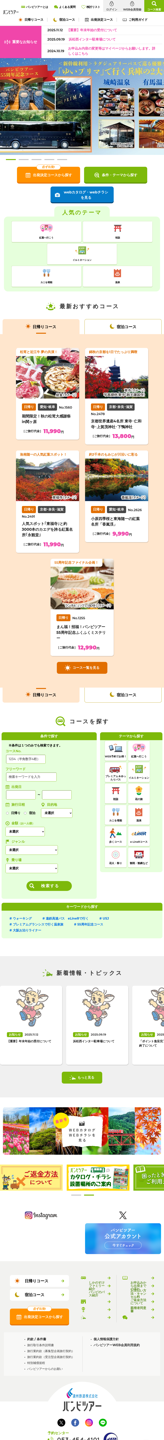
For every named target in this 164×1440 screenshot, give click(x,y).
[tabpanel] (31, 1153)
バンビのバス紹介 (97, 1269)
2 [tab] (24, 159)
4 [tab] (49, 159)
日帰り (16, 789)
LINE (103, 1398)
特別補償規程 (36, 1338)
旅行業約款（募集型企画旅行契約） (51, 1327)
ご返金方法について (138, 1277)
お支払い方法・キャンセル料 (138, 1269)
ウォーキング (22, 894)
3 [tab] (36, 159)
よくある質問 (138, 1293)
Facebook (75, 1398)
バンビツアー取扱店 (97, 1277)
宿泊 (32, 789)
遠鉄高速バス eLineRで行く (67, 894)
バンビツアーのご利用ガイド (138, 1253)
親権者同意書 (138, 1285)
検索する (50, 861)
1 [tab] (11, 159)
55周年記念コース (90, 900)
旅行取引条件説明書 (40, 1321)
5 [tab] (62, 159)
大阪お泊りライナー (27, 906)
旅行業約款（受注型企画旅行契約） (51, 1332)
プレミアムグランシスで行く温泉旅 (38, 900)
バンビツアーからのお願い (45, 1344)
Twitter (61, 1398)
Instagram (89, 1398)
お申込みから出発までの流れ (138, 1261)
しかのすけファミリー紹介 (97, 1261)
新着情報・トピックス (97, 1293)
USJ (106, 894)
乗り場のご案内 (97, 1285)
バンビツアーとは (97, 1254)
